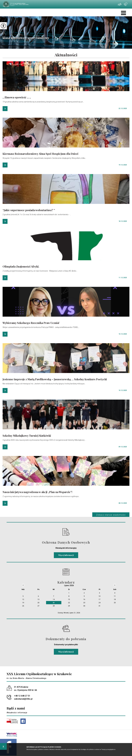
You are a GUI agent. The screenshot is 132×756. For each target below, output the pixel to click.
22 (69, 603)
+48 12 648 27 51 (125, 4)
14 (54, 599)
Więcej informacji (66, 555)
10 (99, 596)
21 (54, 603)
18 (115, 599)
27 (38, 606)
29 (69, 606)
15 (69, 599)
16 (84, 599)
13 (38, 599)
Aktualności (66, 55)
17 (99, 599)
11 (115, 596)
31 (99, 606)
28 (54, 606)
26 (23, 606)
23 (84, 603)
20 (38, 603)
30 (84, 606)
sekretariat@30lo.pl (119, 4)
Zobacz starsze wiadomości (111, 515)
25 (115, 603)
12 (23, 599)
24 (99, 603)
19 (23, 603)
